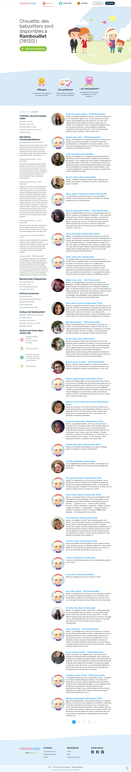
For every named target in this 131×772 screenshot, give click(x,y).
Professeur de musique (33, 358)
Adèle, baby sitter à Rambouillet (80, 257)
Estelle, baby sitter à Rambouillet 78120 (83, 444)
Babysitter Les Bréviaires (27, 320)
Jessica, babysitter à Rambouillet (80, 558)
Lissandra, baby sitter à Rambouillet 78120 (84, 421)
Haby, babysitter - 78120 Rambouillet (82, 629)
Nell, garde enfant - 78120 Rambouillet (83, 322)
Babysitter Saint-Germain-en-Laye (30, 129)
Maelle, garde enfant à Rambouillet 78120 (84, 379)
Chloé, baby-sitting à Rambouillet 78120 (83, 495)
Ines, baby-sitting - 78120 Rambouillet (82, 591)
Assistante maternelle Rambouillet (30, 299)
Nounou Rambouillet (26, 296)
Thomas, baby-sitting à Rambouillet (81, 541)
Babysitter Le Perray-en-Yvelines (30, 323)
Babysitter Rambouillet (27, 302)
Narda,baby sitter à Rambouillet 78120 (32, 142)
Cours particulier (31, 360)
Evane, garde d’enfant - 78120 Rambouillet (84, 652)
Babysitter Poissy (25, 132)
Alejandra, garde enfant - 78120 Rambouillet (85, 114)
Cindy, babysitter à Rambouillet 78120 (82, 234)
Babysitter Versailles (26, 121)
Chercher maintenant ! (33, 49)
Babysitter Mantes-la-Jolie (28, 127)
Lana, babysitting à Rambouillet (79, 154)
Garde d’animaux (31, 366)
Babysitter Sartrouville (27, 124)
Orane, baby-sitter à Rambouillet (80, 339)
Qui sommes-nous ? (49, 751)
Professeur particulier (32, 354)
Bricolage (29, 342)
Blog (68, 754)
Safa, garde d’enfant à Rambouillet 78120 (84, 303)
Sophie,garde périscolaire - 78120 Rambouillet (30, 160)
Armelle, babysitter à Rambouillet (80, 608)
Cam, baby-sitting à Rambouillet (80, 574)
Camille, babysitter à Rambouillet (80, 461)
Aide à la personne (32, 348)
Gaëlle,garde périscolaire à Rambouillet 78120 (32, 236)
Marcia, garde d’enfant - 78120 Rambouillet (85, 362)
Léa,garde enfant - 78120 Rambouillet (31, 256)
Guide (69, 751)
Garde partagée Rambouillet (28, 307)
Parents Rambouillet (26, 304)
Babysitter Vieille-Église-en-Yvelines (31, 315)
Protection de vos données (61, 767)
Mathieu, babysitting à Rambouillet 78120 (84, 698)
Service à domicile (32, 340)
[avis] (29, 753)
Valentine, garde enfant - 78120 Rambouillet (85, 675)
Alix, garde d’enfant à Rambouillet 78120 (84, 478)
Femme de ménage (32, 336)
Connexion (98, 3)
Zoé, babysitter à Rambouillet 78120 (82, 518)
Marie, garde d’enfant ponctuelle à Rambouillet (86, 194)
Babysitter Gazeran (26, 317)
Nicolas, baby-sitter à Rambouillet (81, 177)
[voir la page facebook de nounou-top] (97, 752)
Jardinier (28, 338)
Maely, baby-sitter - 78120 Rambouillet (83, 280)
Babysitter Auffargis (26, 326)
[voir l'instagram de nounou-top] (102, 752)
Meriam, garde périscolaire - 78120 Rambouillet (87, 211)
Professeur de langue (32, 356)
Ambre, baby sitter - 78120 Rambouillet (83, 137)
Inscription (110, 3)
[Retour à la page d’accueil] (28, 3)
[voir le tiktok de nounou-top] (92, 752)
